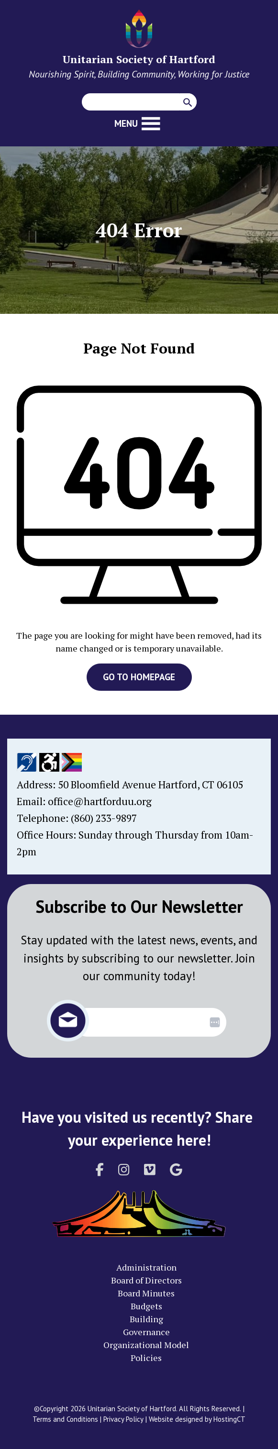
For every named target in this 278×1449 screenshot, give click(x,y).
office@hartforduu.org (100, 801)
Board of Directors (146, 1280)
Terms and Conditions (65, 1419)
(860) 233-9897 (104, 818)
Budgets (146, 1306)
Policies (146, 1357)
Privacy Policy (123, 1419)
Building (146, 1319)
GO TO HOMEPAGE (139, 677)
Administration (146, 1267)
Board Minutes (146, 1293)
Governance (146, 1332)
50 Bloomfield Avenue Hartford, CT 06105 (150, 784)
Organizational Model (146, 1344)
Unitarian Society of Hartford (139, 59)
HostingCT (229, 1419)
